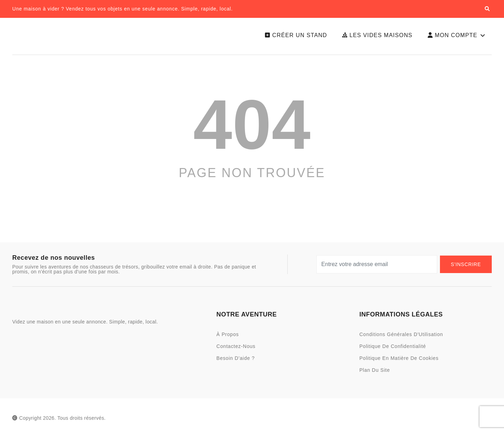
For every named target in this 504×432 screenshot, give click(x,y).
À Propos (227, 337)
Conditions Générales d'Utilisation (401, 337)
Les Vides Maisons (375, 37)
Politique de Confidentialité (392, 349)
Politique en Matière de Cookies (399, 361)
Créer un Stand (293, 37)
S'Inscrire (466, 267)
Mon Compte (456, 37)
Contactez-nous (235, 349)
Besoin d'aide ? (235, 361)
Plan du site (374, 373)
